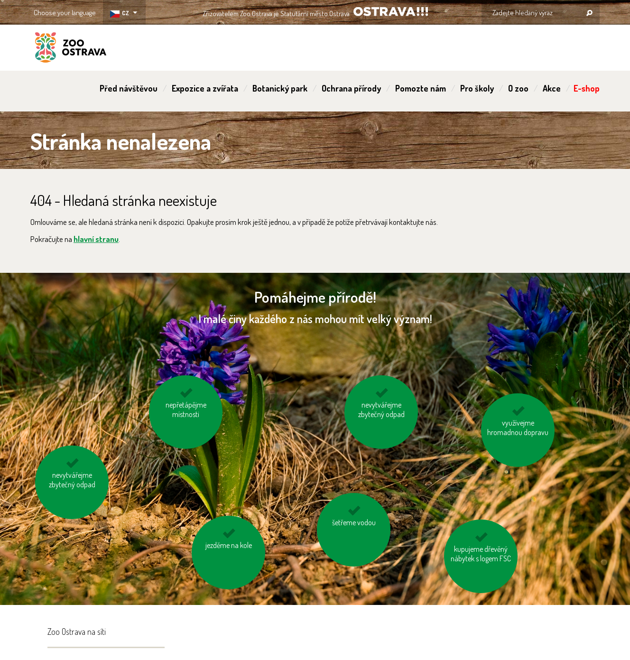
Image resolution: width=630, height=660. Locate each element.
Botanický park (279, 88)
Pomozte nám (420, 88)
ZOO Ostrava (70, 48)
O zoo (518, 88)
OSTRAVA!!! (390, 11)
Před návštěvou (129, 88)
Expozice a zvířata (205, 88)
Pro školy (477, 88)
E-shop (587, 88)
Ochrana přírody (351, 88)
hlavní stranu (96, 239)
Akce (552, 88)
